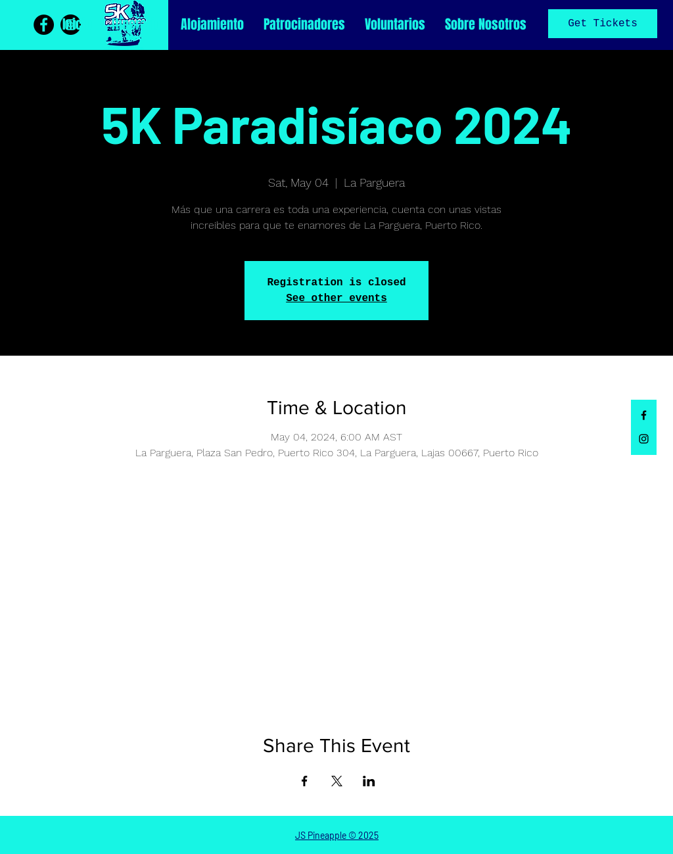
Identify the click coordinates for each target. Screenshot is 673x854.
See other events (336, 298)
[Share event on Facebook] (304, 781)
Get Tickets (603, 24)
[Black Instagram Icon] (644, 439)
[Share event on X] (337, 781)
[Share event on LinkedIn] (369, 781)
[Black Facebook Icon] (644, 415)
